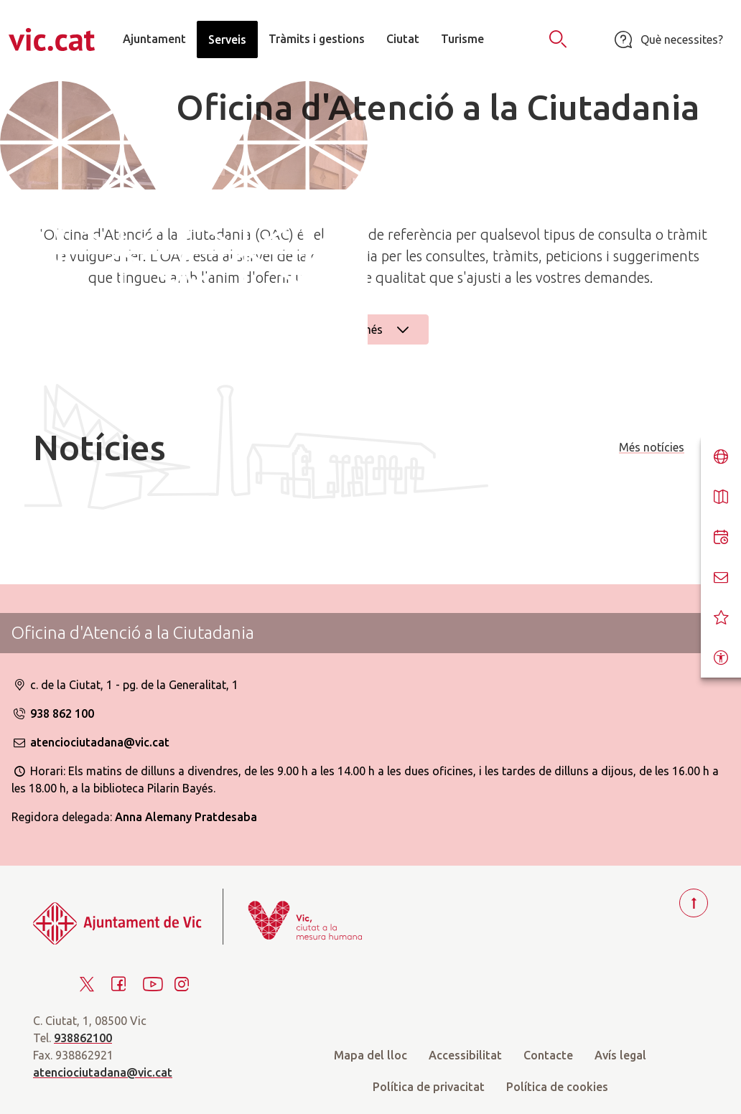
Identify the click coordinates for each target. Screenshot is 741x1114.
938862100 (83, 1037)
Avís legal (620, 1055)
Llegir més (370, 329)
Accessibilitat (465, 1055)
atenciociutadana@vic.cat (90, 742)
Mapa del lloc (370, 1055)
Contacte (548, 1055)
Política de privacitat (429, 1086)
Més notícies (651, 447)
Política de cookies (557, 1086)
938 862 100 (52, 713)
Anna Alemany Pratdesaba (186, 816)
